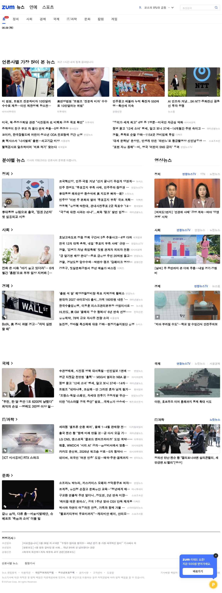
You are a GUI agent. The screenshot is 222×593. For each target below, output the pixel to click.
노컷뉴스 (215, 174)
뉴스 (21, 7)
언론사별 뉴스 (10, 563)
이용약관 (26, 572)
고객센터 (97, 572)
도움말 (110, 572)
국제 (56, 19)
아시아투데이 (9, 111)
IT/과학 (72, 19)
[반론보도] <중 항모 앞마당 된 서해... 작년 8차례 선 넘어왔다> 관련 (58, 547)
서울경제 (215, 363)
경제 (43, 19)
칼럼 (101, 19)
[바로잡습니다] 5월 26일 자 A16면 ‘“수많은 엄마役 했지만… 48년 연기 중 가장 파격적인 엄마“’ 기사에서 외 (79, 543)
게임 (114, 19)
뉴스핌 (171, 111)
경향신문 (117, 111)
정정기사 (7, 538)
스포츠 (48, 7)
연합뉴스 (200, 230)
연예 (33, 7)
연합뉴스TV (189, 174)
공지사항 (83, 572)
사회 (29, 19)
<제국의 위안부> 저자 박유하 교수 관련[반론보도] (48, 552)
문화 (87, 19)
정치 (16, 19)
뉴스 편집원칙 (9, 572)
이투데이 (61, 111)
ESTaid (7, 581)
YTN (202, 174)
